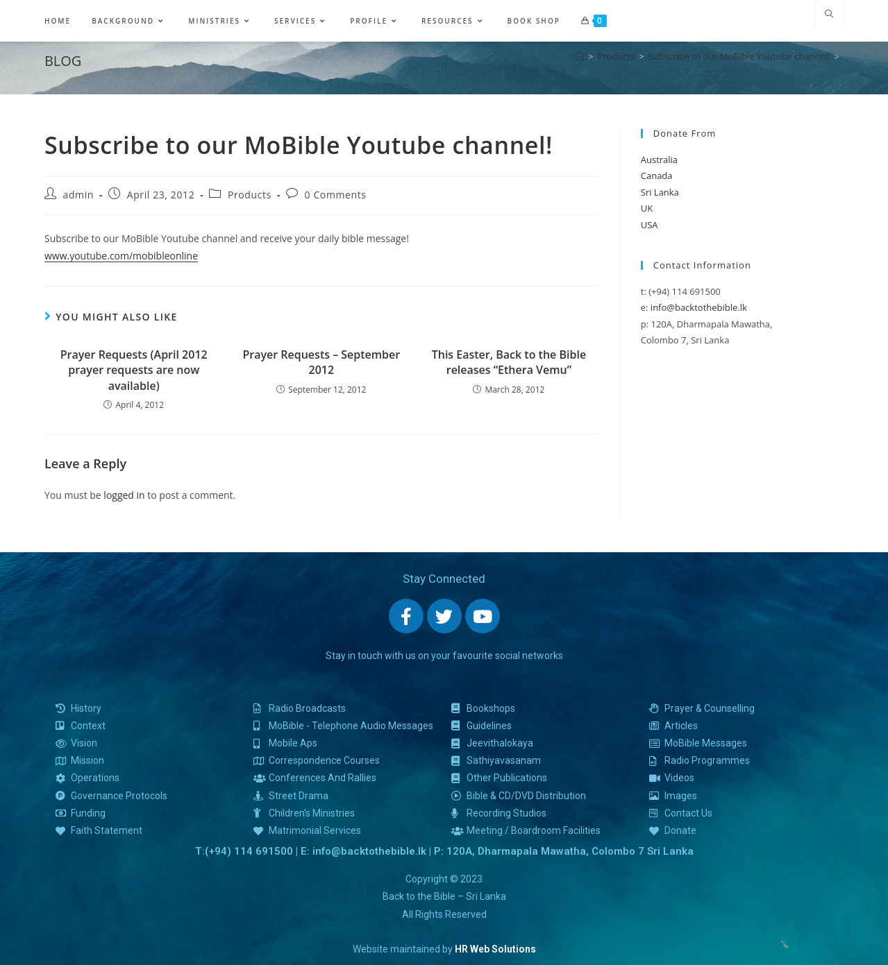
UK (647, 208)
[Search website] (829, 14)
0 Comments (336, 194)
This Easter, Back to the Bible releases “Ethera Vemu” (509, 362)
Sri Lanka (660, 192)
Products (249, 194)
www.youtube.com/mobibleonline (121, 255)
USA (649, 225)
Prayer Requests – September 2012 (321, 362)
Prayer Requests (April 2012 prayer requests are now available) (134, 370)
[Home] (579, 56)
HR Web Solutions (495, 949)
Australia (659, 159)
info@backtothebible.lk (699, 307)
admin (78, 194)
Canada (657, 175)
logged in (123, 495)
